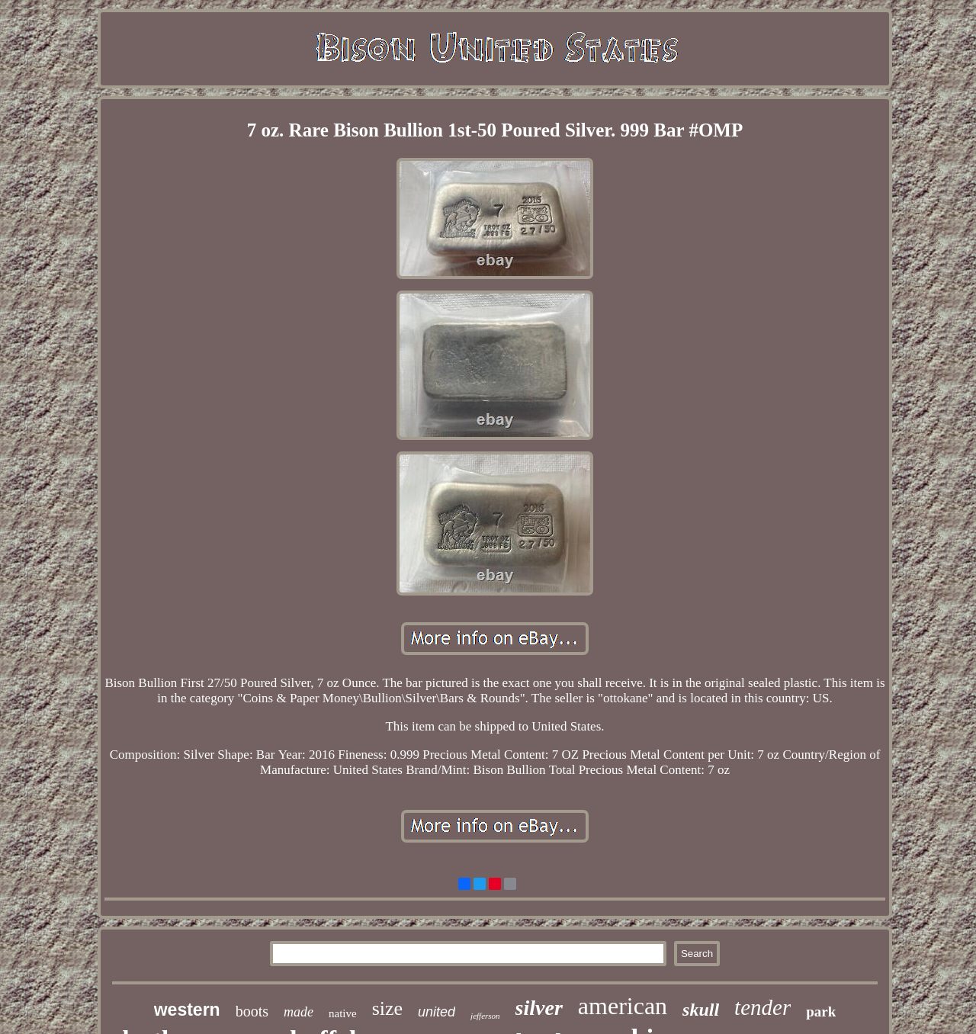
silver (539, 1008)
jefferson (485, 1015)
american (622, 1006)
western (187, 1010)
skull (700, 1010)
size (387, 1008)
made (298, 1012)
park (821, 1011)
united (436, 1012)
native (343, 1013)
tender (762, 1007)
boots (252, 1011)
